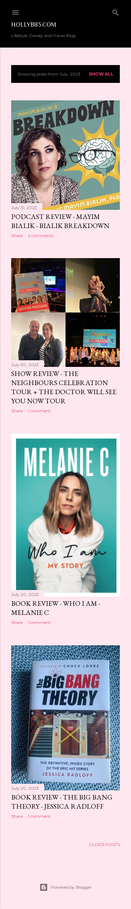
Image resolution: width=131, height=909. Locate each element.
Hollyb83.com (33, 24)
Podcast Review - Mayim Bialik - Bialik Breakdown (60, 221)
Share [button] (17, 235)
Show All (101, 74)
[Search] (115, 11)
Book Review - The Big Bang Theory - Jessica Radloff (61, 802)
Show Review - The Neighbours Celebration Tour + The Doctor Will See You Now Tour (63, 387)
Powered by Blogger (65, 887)
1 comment (39, 410)
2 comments (40, 235)
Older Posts (104, 844)
